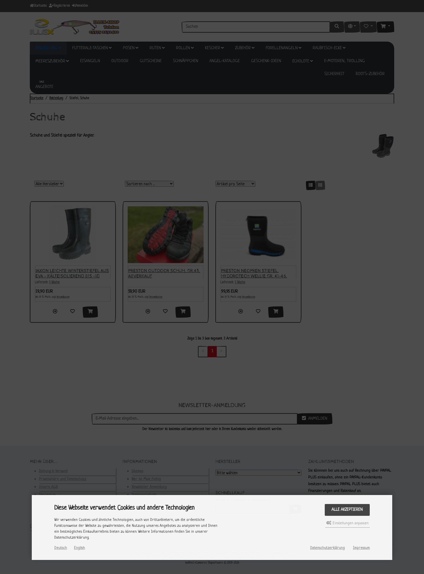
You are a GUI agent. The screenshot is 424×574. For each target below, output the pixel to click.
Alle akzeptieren (347, 510)
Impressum (361, 548)
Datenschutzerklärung (327, 548)
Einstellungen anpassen (347, 523)
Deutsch (60, 548)
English (79, 548)
